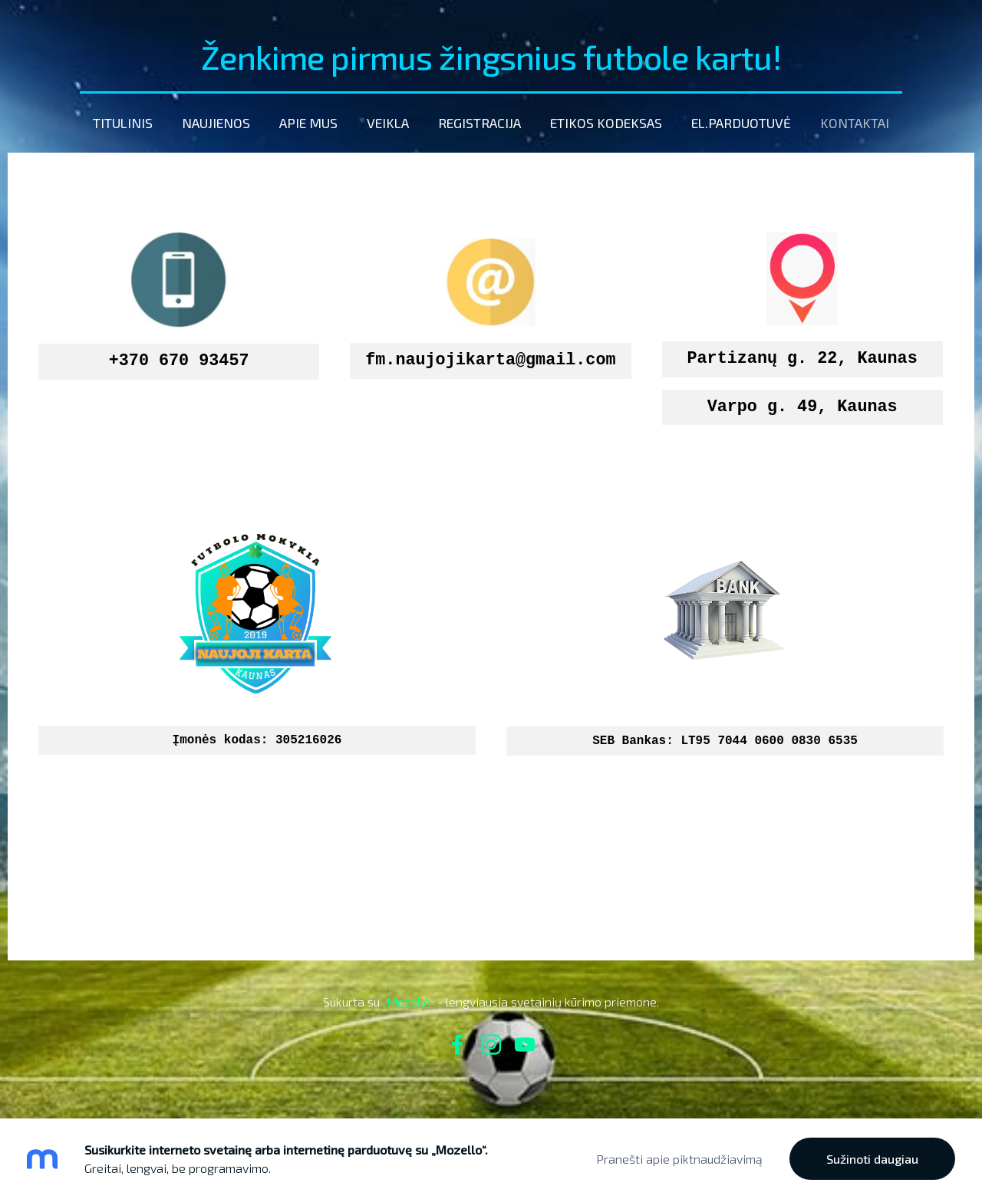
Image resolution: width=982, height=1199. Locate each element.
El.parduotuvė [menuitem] (741, 122)
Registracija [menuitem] (479, 122)
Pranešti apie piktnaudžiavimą (679, 1158)
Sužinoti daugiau (872, 1158)
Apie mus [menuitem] (308, 122)
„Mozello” (408, 1001)
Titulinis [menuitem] (123, 122)
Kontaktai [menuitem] (854, 122)
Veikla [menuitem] (388, 122)
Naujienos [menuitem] (216, 122)
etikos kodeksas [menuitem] (606, 122)
